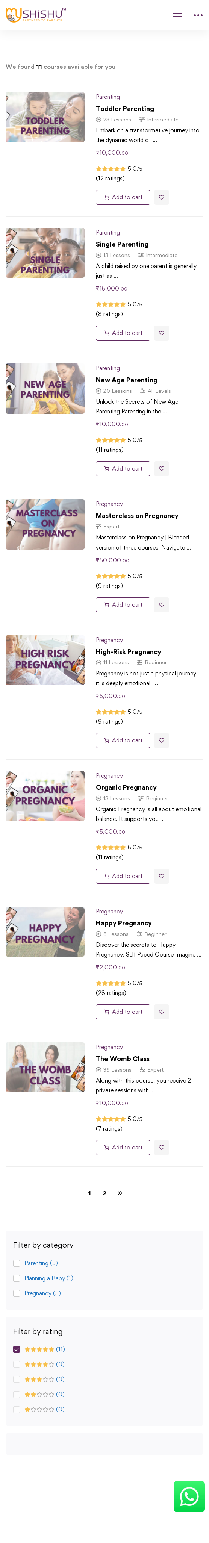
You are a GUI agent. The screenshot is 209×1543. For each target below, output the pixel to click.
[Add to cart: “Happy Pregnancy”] (123, 1011)
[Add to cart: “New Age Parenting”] (123, 468)
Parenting (41, 1263)
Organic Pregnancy (126, 787)
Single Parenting (122, 244)
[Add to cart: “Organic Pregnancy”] (123, 876)
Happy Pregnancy (124, 923)
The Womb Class (123, 1059)
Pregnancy (42, 1293)
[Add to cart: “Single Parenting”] (123, 333)
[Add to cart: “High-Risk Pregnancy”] (123, 740)
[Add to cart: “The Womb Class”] (123, 1147)
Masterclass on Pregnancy (137, 515)
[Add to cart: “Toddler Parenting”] (123, 197)
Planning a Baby (48, 1278)
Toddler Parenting (125, 108)
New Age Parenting (127, 380)
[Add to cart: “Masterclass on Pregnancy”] (123, 604)
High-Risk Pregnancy (128, 652)
